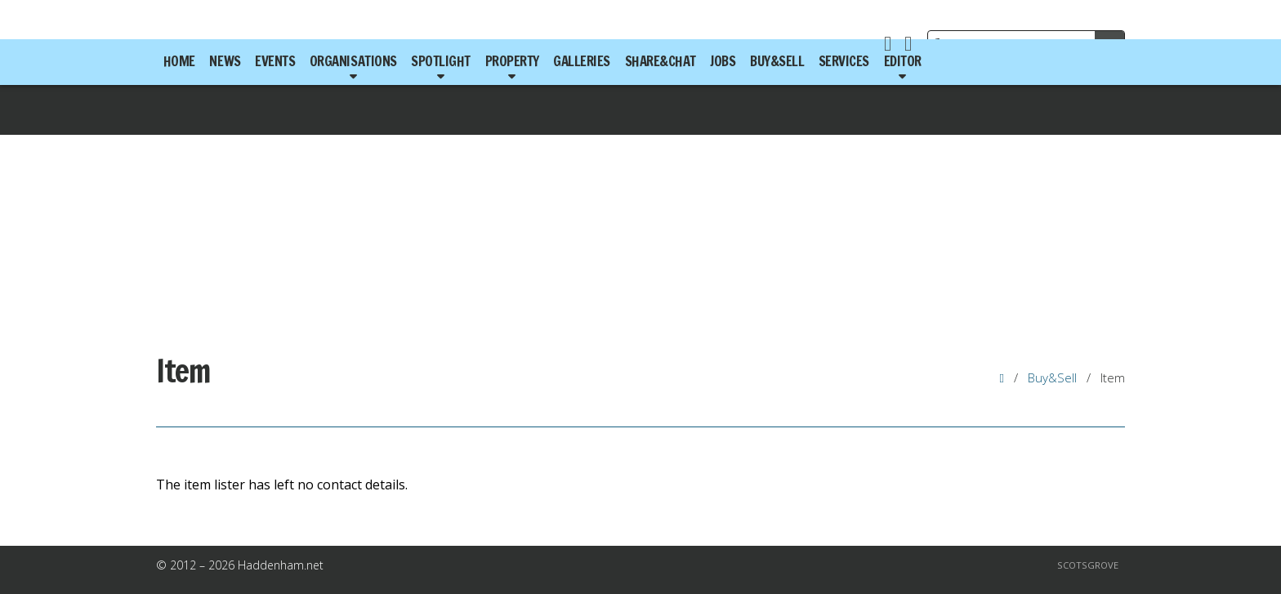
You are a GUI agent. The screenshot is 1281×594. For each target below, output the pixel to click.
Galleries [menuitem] (581, 61)
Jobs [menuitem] (722, 61)
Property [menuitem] (512, 61)
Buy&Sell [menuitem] (777, 61)
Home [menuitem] (179, 61)
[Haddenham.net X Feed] (908, 46)
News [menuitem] (224, 61)
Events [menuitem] (275, 61)
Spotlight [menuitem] (441, 61)
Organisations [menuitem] (353, 61)
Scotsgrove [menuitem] (1087, 565)
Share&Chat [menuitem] (660, 61)
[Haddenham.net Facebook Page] (887, 46)
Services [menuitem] (844, 61)
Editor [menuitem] (903, 61)
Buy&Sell (1052, 377)
